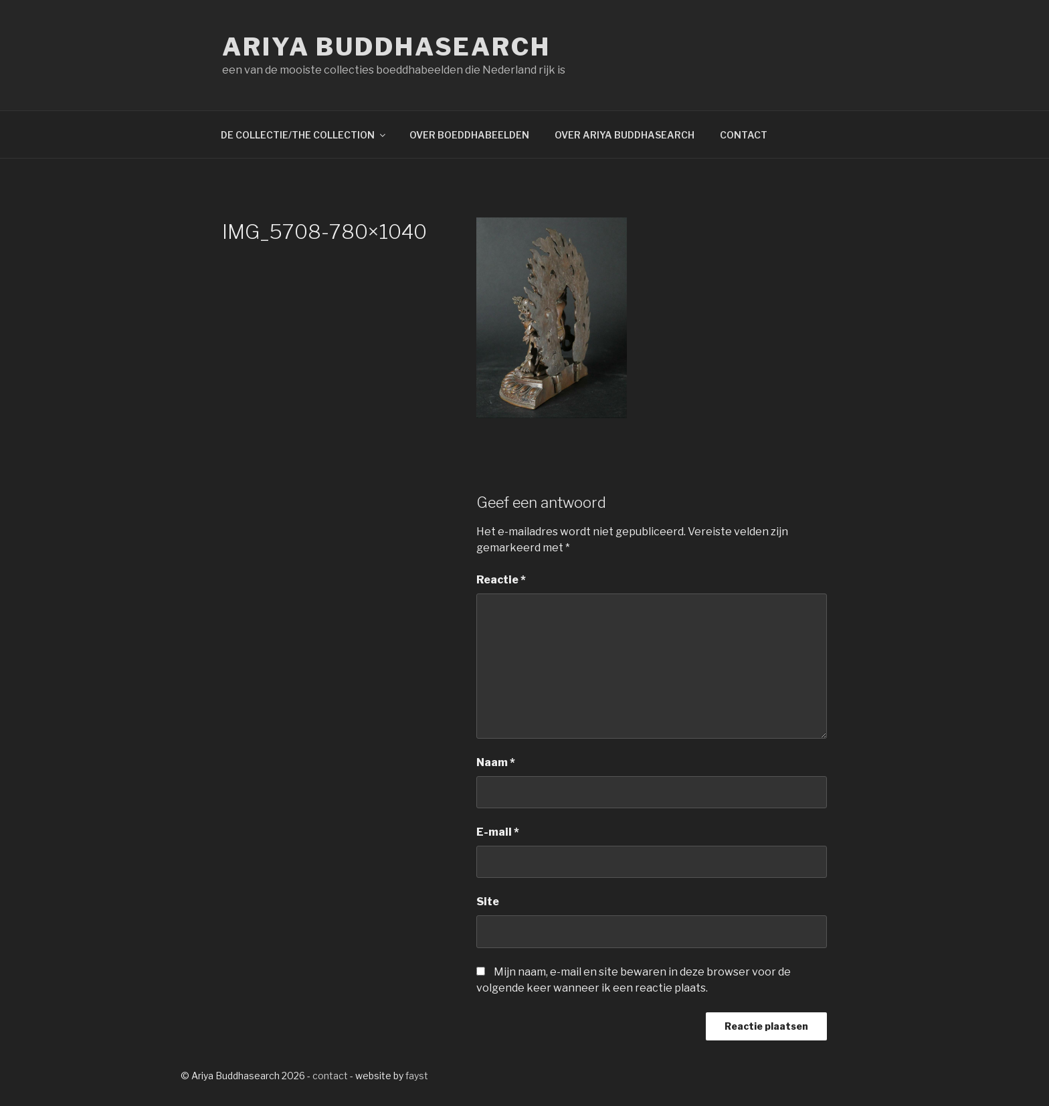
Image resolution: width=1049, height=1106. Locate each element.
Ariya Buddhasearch (386, 47)
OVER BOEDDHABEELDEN (469, 135)
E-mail (497, 832)
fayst (416, 1075)
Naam (495, 762)
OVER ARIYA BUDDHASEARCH (624, 135)
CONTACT (743, 135)
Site (487, 901)
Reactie (501, 579)
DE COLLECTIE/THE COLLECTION (304, 135)
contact (330, 1075)
